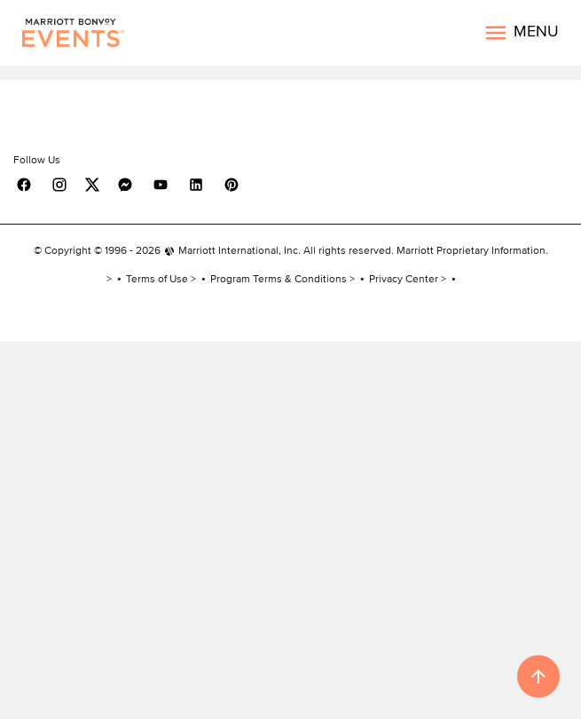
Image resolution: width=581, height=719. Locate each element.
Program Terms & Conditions (278, 278)
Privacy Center (403, 278)
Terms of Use (157, 278)
